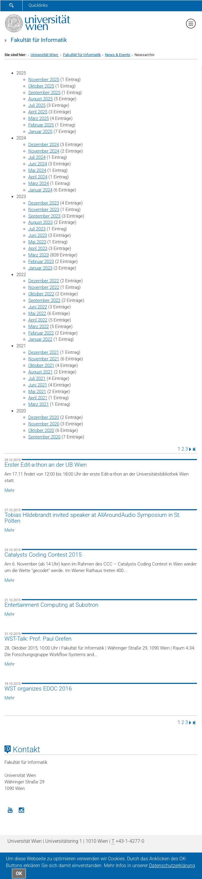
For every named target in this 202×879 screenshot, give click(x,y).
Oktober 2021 (41, 365)
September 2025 (44, 92)
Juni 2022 (37, 307)
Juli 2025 (37, 105)
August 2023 (40, 222)
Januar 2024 (40, 190)
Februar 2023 (41, 261)
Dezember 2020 (43, 417)
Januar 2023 (40, 268)
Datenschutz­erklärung (172, 865)
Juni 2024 (37, 164)
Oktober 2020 (41, 430)
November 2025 (43, 79)
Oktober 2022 (41, 294)
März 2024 (38, 183)
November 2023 (43, 209)
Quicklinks (38, 5)
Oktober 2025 (41, 86)
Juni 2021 (37, 385)
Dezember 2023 (43, 203)
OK (19, 873)
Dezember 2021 (43, 352)
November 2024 (43, 151)
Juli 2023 (37, 229)
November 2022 (43, 287)
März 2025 (38, 118)
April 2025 (37, 112)
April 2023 (37, 248)
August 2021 (40, 372)
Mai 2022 (37, 313)
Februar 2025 (41, 125)
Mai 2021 (37, 391)
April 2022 (37, 320)
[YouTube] (10, 809)
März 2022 (38, 326)
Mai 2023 (37, 242)
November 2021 (43, 359)
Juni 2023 (37, 235)
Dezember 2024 (43, 144)
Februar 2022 (41, 333)
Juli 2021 (37, 378)
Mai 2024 (37, 170)
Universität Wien (45, 55)
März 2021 (38, 404)
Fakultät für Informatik (39, 40)
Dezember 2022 (43, 281)
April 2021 (37, 397)
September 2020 (44, 437)
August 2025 (40, 99)
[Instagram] (21, 809)
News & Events (117, 55)
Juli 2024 (37, 157)
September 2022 (44, 300)
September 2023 (44, 216)
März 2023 (38, 255)
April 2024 (37, 177)
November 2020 (43, 424)
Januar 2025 (40, 131)
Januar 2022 (40, 339)
